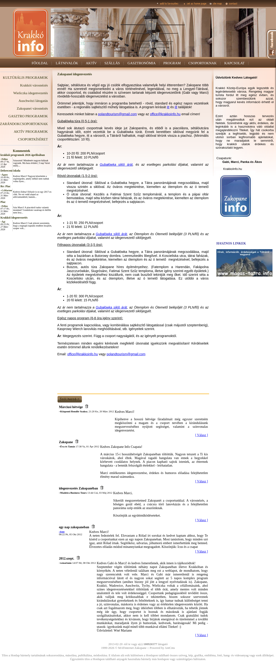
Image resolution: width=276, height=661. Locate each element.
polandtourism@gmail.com (117, 114)
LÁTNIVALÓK (67, 63)
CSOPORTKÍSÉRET (33, 139)
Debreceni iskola (10, 170)
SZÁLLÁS (112, 63)
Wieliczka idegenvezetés (30, 93)
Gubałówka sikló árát (116, 164)
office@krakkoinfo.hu (165, 114)
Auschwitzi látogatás (33, 101)
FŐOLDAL (40, 63)
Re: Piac (5, 186)
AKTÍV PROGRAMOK (31, 131)
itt (168, 107)
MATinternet (126, 648)
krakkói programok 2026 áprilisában (22, 155)
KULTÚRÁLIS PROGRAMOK (25, 77)
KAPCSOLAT (234, 63)
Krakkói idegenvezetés (14, 217)
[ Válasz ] (201, 435)
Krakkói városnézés (34, 85)
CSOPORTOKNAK (203, 63)
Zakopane (140, 648)
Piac (3, 202)
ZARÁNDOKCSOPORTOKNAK (24, 124)
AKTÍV (91, 63)
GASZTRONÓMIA (141, 63)
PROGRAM (172, 63)
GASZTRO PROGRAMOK (28, 116)
